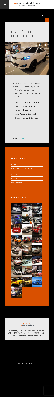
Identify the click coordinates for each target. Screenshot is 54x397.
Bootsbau (14, 178)
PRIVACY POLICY (34, 335)
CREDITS (22, 335)
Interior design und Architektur (22, 169)
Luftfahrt (14, 164)
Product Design (16, 183)
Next (46, 45)
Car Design (15, 174)
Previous (40, 45)
